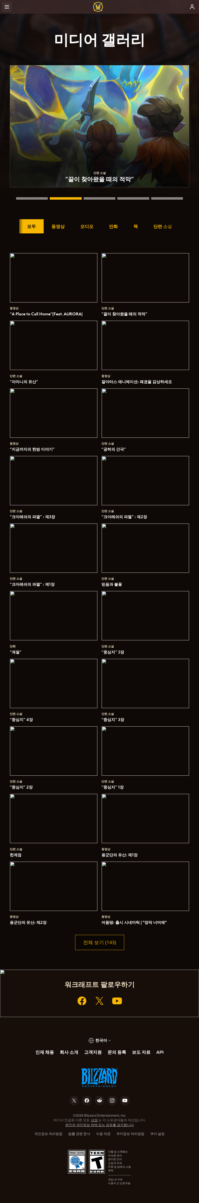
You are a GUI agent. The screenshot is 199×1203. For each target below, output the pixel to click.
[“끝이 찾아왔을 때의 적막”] (66, 198)
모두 (31, 226)
